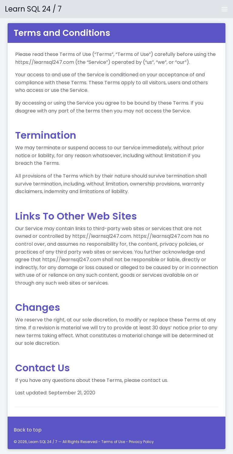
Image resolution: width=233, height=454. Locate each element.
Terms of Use (113, 441)
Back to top (28, 429)
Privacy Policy (141, 441)
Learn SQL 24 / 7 (33, 9)
